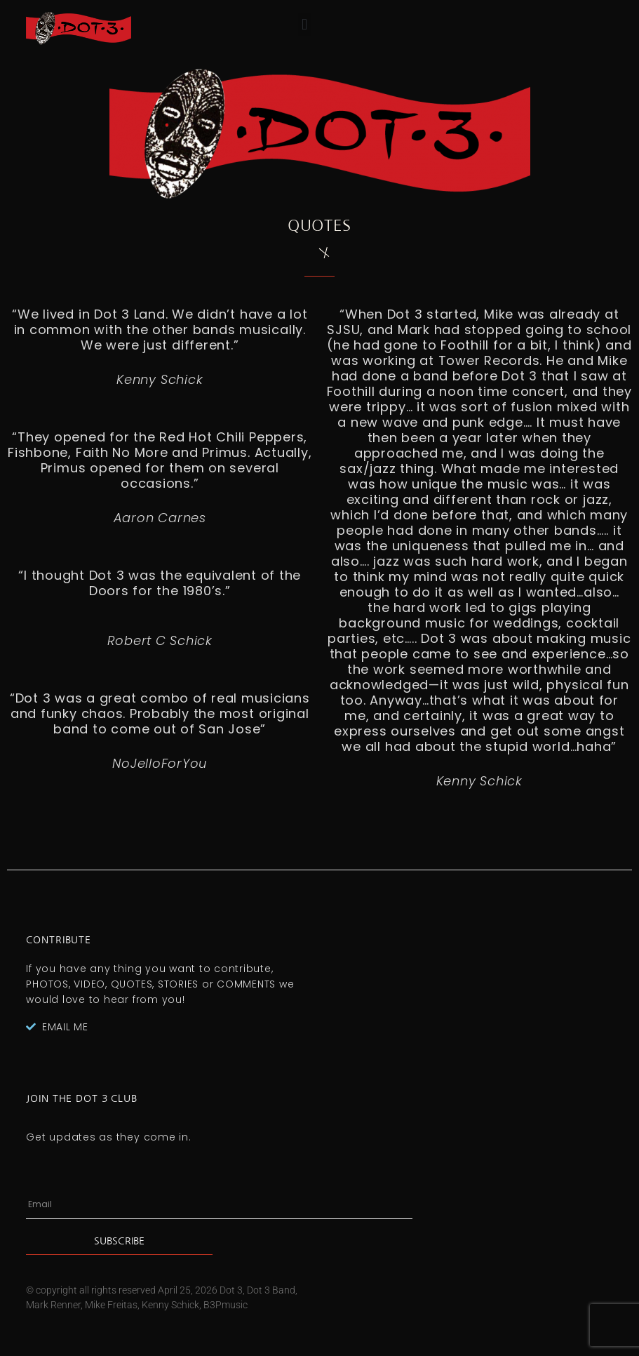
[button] (304, 24)
